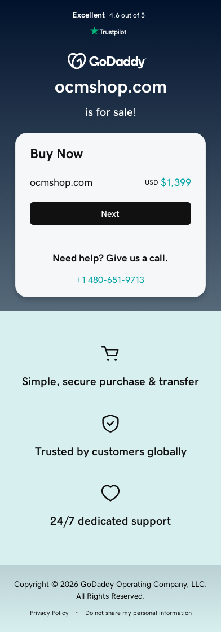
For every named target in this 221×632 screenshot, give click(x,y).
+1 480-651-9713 (110, 279)
